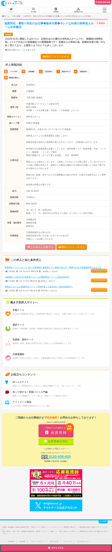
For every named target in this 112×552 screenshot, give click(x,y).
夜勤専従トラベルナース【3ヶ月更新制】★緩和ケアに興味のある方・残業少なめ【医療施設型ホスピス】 (53, 267)
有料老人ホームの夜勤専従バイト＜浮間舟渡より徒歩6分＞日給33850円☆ (39, 287)
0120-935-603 (104, 2)
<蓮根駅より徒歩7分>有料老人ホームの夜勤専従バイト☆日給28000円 (37, 277)
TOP (103, 521)
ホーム (5, 16)
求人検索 (16, 16)
